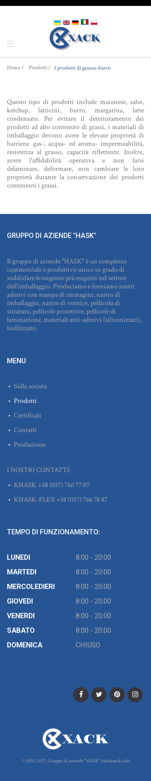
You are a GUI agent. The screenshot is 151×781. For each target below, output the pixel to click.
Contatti (25, 430)
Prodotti (38, 68)
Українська (57, 23)
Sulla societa (30, 386)
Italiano (85, 22)
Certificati (27, 415)
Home (13, 68)
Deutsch (75, 23)
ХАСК (76, 38)
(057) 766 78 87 (87, 499)
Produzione (29, 444)
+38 (43, 484)
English (66, 23)
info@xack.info (115, 761)
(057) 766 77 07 (69, 484)
